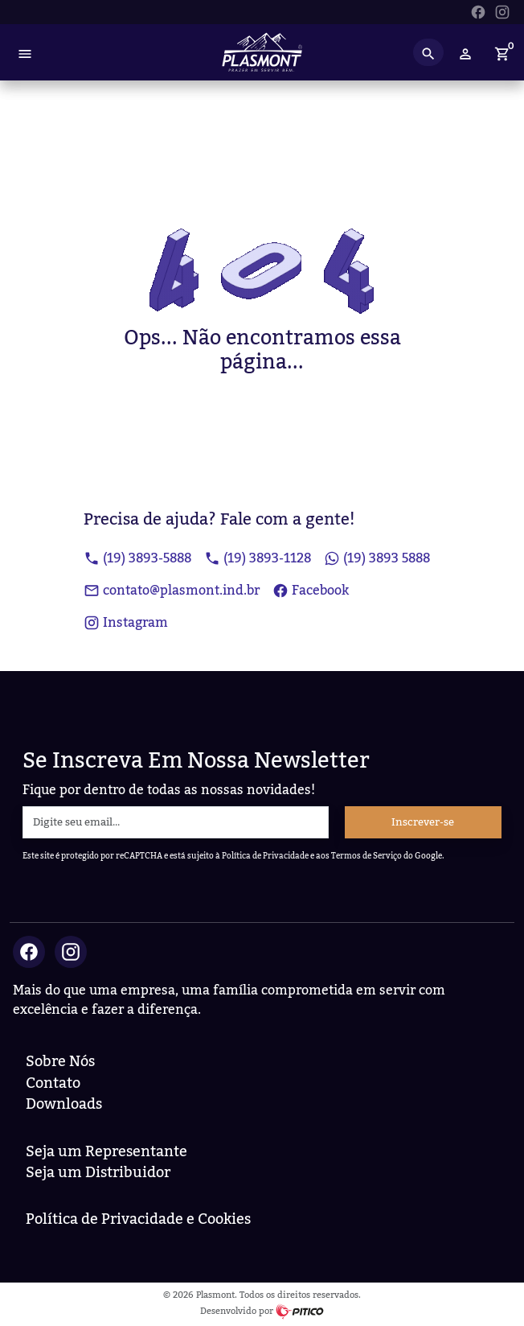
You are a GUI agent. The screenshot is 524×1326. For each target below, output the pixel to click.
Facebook (310, 590)
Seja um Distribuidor (98, 1173)
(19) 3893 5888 (377, 558)
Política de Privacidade (265, 855)
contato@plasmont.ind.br (172, 590)
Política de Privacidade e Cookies (138, 1219)
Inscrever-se (422, 822)
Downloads (64, 1104)
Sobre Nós (60, 1062)
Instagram (126, 622)
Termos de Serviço (366, 855)
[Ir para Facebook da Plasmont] (478, 10)
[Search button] (428, 52)
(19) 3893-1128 (257, 558)
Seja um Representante (106, 1152)
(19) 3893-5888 (137, 558)
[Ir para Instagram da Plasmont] (502, 10)
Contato (53, 1083)
